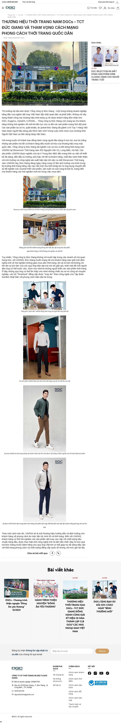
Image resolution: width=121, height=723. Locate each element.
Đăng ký (102, 651)
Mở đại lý (57, 685)
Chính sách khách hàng (76, 673)
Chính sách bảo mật (75, 699)
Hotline (10, 2)
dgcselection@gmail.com (24, 694)
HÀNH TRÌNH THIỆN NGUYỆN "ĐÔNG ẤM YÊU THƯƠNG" (46, 603)
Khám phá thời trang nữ (108, 2)
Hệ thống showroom (57, 680)
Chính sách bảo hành (75, 686)
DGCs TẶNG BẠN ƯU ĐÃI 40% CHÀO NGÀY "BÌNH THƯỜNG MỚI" (104, 606)
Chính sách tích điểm (75, 680)
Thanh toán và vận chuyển (75, 705)
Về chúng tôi (58, 675)
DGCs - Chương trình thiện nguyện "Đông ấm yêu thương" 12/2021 (16, 605)
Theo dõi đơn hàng (28, 2)
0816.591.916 (19, 691)
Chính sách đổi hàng (75, 692)
